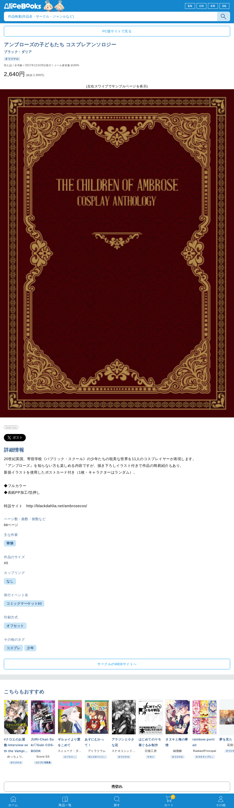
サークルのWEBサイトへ (116, 664)
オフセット (15, 626)
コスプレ (13, 648)
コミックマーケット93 (24, 603)
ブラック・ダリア (18, 52)
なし (9, 581)
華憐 (9, 543)
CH (201, 6)
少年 (30, 648)
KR (213, 6)
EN (190, 6)
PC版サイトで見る (117, 31)
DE (224, 6)
